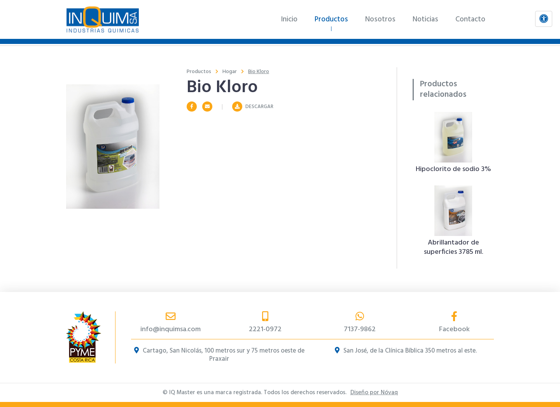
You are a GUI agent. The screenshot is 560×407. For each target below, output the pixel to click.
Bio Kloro (258, 71)
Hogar (229, 71)
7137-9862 (359, 323)
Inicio (289, 19)
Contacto (470, 19)
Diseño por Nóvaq (374, 392)
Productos (331, 19)
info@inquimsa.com (170, 323)
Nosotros (380, 19)
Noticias (425, 19)
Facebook (454, 323)
